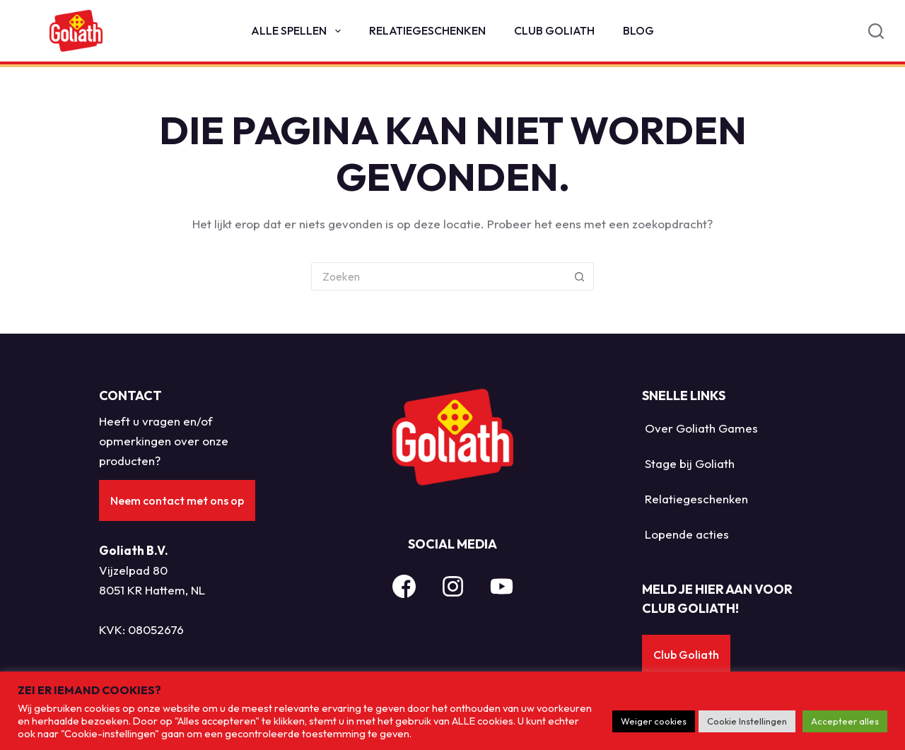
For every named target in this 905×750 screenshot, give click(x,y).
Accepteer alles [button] (845, 721)
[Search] (876, 31)
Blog (638, 30)
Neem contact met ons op (177, 500)
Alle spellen (298, 31)
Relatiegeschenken (427, 30)
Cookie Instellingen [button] (747, 721)
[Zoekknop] (580, 276)
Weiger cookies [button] (654, 721)
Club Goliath (554, 30)
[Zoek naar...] (438, 276)
